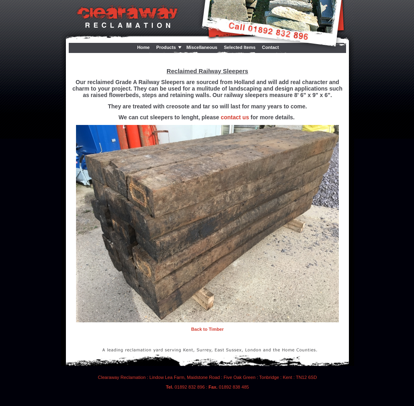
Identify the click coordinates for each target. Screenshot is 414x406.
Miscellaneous (201, 47)
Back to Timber (207, 329)
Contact (270, 47)
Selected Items (240, 47)
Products (166, 47)
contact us (235, 117)
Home (143, 47)
